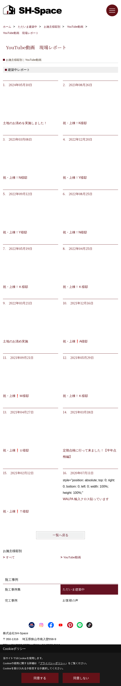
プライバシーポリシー (52, 663)
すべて (10, 557)
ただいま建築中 (73, 589)
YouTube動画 (72, 557)
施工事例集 (13, 589)
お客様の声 (70, 600)
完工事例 (11, 600)
